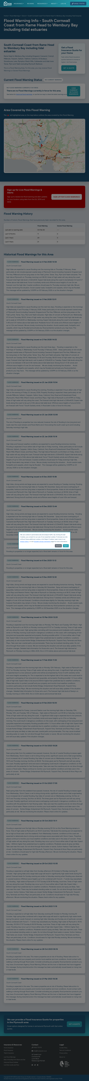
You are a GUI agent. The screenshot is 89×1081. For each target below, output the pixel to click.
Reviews (30, 3)
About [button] (54, 3)
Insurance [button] (19, 3)
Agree (66, 546)
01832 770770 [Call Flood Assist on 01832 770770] (78, 3)
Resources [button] (42, 3)
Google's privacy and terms (42, 541)
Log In (63, 3)
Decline (58, 546)
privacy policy (24, 541)
